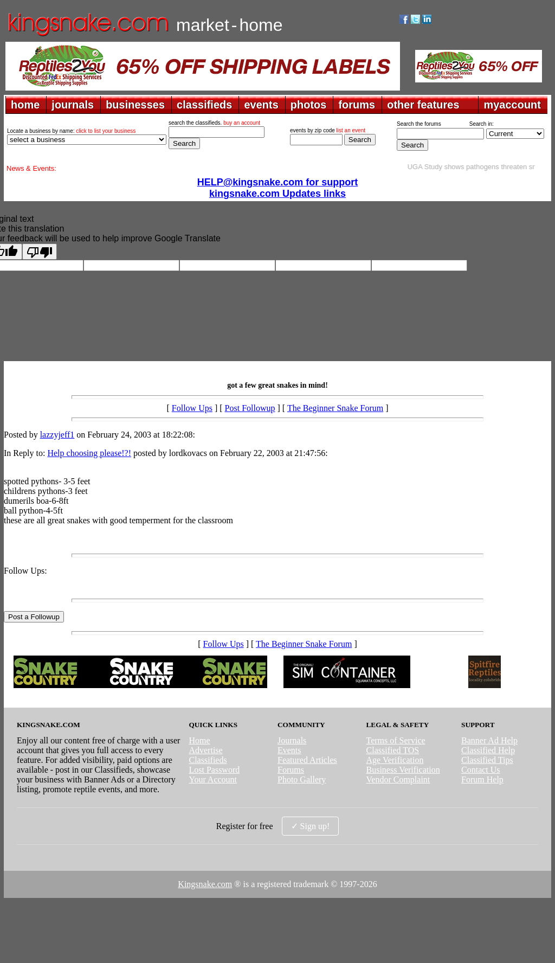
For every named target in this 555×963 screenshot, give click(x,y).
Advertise (205, 750)
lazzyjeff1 (57, 434)
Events (289, 750)
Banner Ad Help (489, 740)
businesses (135, 105)
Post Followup (250, 408)
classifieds (204, 105)
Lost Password (214, 769)
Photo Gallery (302, 779)
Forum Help (482, 779)
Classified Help (488, 750)
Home (199, 740)
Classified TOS (393, 750)
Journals (292, 740)
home (25, 105)
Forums (291, 769)
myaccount (512, 105)
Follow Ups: (25, 570)
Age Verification (395, 760)
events (261, 105)
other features (423, 105)
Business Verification (403, 769)
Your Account (213, 779)
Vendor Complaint (398, 779)
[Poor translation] (39, 251)
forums (356, 105)
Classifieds (208, 760)
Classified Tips (487, 760)
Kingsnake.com (205, 884)
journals (72, 105)
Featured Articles (307, 760)
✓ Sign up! (310, 826)
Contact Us (480, 769)
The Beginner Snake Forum (335, 408)
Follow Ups (192, 408)
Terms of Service (395, 740)
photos (309, 105)
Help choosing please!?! (89, 453)
